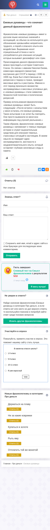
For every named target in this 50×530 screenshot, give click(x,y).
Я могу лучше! (38, 287)
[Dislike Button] (17, 169)
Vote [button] (25, 377)
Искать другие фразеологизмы (25, 321)
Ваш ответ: (8, 215)
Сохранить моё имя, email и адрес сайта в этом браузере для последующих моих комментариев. (25, 246)
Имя (5, 205)
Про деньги (11, 15)
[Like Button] (7, 158)
